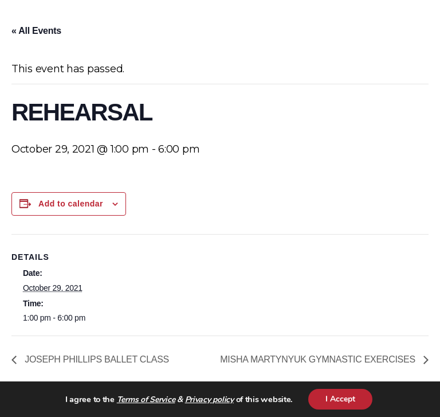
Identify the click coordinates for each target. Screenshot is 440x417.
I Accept (340, 398)
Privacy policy (209, 399)
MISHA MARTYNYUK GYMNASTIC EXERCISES (319, 359)
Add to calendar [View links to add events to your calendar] (70, 203)
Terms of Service (146, 399)
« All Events (36, 31)
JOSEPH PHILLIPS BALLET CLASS (95, 359)
